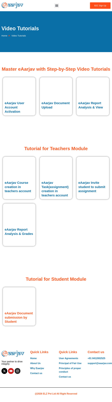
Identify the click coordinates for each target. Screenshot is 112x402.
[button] (56, 5)
